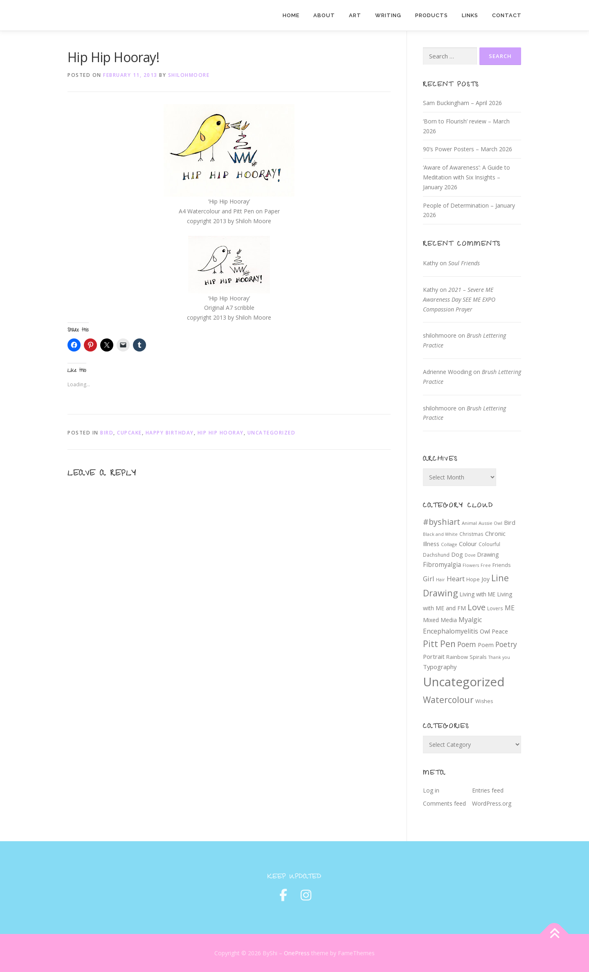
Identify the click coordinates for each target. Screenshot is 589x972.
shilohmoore (189, 75)
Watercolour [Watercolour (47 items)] (448, 699)
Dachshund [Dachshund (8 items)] (436, 554)
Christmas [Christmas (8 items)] (471, 534)
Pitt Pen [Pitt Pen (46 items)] (439, 643)
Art (355, 15)
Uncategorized (271, 432)
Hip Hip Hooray (221, 432)
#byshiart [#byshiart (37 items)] (441, 521)
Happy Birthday (170, 432)
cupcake (129, 432)
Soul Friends (464, 263)
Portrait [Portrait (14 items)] (434, 656)
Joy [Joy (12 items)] (485, 579)
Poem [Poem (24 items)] (466, 644)
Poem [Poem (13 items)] (486, 645)
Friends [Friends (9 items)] (501, 565)
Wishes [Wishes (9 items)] (484, 701)
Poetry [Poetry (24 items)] (506, 644)
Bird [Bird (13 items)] (509, 522)
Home (291, 15)
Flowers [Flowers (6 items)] (471, 565)
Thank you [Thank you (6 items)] (499, 657)
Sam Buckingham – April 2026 (462, 103)
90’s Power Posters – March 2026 (467, 149)
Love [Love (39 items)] (477, 607)
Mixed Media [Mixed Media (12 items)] (440, 620)
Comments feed (444, 803)
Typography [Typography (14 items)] (439, 667)
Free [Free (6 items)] (486, 565)
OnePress (297, 953)
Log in (431, 790)
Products (431, 15)
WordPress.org (491, 803)
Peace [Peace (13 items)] (500, 631)
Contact (507, 15)
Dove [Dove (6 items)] (470, 555)
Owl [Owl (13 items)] (485, 631)
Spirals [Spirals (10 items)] (478, 657)
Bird (106, 432)
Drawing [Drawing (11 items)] (488, 554)
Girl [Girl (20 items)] (428, 578)
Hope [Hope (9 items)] (473, 579)
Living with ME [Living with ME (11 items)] (477, 594)
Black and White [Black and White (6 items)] (440, 534)
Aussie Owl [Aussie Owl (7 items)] (490, 523)
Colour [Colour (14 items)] (468, 544)
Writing (388, 15)
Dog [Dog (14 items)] (457, 554)
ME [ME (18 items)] (510, 607)
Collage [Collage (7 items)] (449, 544)
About (324, 15)
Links (470, 15)
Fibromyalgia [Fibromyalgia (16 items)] (442, 564)
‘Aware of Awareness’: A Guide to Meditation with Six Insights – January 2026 (466, 177)
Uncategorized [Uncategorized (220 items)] (464, 682)
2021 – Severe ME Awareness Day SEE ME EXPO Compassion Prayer (459, 299)
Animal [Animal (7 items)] (469, 523)
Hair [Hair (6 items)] (440, 579)
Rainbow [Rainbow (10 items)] (457, 657)
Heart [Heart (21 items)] (456, 578)
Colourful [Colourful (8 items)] (489, 544)
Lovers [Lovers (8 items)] (495, 608)
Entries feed (488, 790)
